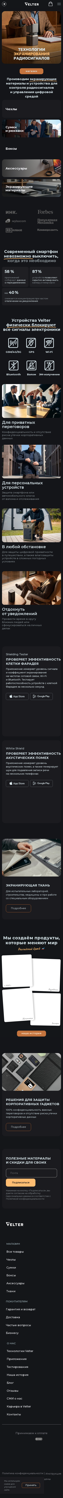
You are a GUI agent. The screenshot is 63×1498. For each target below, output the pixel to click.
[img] (31, 148)
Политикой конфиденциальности (25, 1199)
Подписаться (20, 1182)
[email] (31, 1173)
